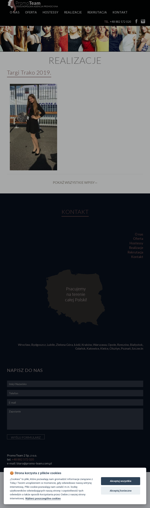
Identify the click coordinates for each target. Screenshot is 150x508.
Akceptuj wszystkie (120, 481)
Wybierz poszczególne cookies (43, 498)
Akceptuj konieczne (120, 490)
